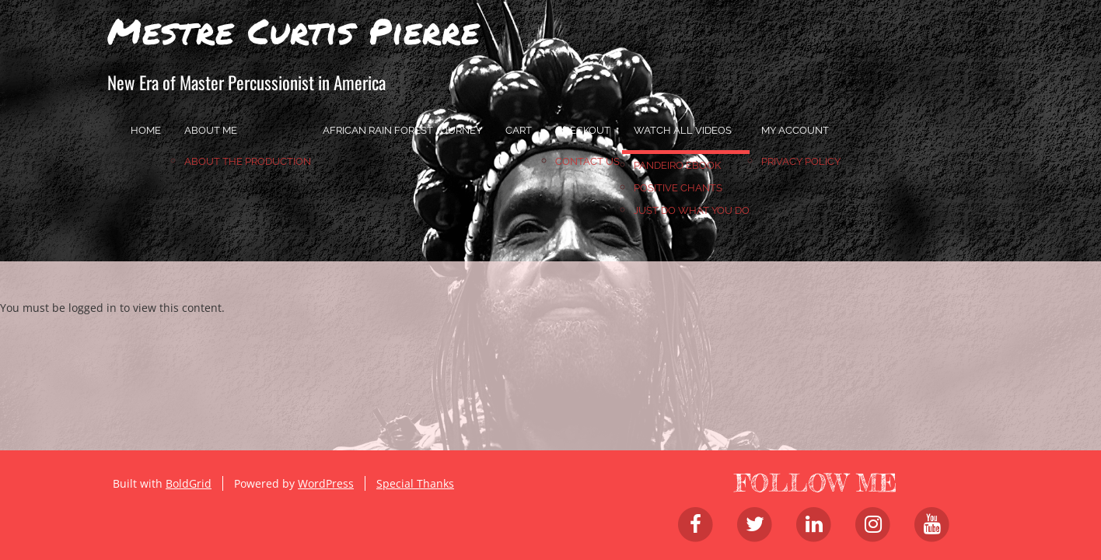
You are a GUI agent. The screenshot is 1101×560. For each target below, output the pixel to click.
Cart (518, 130)
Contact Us (587, 161)
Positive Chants (678, 188)
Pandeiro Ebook (677, 165)
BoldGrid (188, 483)
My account (795, 130)
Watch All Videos (683, 130)
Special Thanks (415, 483)
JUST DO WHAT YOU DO (692, 210)
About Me (210, 130)
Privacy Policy (801, 161)
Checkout (582, 130)
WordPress (326, 483)
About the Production (247, 161)
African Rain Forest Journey (402, 130)
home (146, 130)
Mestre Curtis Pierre (293, 30)
